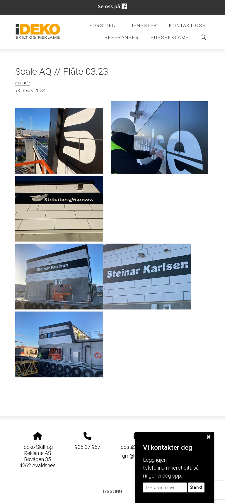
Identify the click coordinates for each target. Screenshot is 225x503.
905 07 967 (87, 447)
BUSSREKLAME (170, 37)
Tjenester (142, 25)
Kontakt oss (187, 25)
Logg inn (112, 492)
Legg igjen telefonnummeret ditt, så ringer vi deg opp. (171, 468)
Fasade (22, 82)
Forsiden (102, 25)
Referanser (122, 37)
